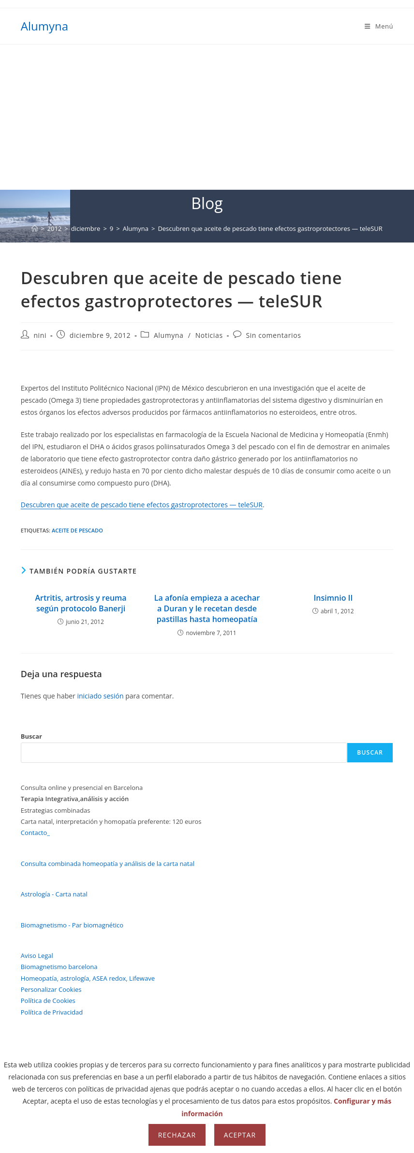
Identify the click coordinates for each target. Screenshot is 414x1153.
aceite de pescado (77, 530)
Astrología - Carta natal (54, 894)
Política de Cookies (48, 1000)
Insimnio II (333, 597)
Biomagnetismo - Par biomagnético (72, 925)
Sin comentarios (273, 335)
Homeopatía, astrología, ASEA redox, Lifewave (88, 978)
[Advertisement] (207, 117)
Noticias (209, 335)
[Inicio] (34, 228)
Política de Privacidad (52, 1012)
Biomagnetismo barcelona (59, 966)
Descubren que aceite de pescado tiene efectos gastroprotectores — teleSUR (270, 228)
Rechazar (177, 1134)
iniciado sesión (100, 695)
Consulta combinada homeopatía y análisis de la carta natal (107, 863)
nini (39, 335)
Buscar (31, 736)
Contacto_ (35, 832)
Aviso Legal (37, 955)
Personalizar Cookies (51, 989)
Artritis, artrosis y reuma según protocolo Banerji (80, 603)
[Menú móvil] (379, 26)
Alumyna (44, 26)
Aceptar (240, 1134)
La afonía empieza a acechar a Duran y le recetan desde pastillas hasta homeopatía (207, 608)
